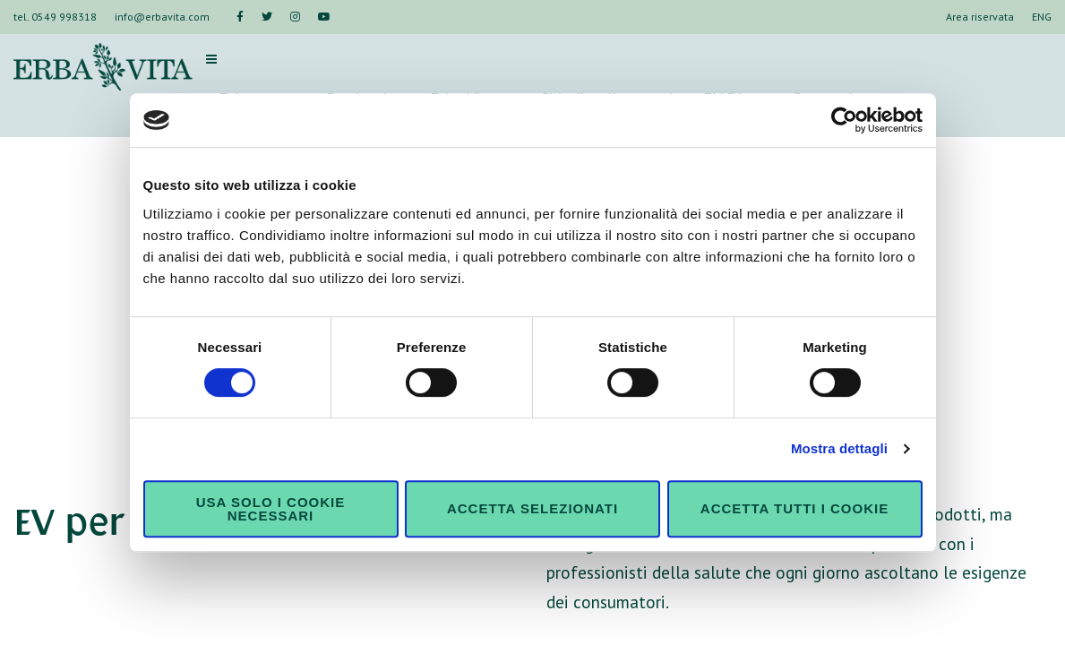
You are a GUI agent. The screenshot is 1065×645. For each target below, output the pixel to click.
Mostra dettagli (839, 448)
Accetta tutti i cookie (794, 508)
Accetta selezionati (532, 508)
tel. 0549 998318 (55, 16)
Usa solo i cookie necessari (270, 508)
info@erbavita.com (162, 16)
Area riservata (980, 16)
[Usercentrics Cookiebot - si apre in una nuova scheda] (844, 120)
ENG (1042, 16)
